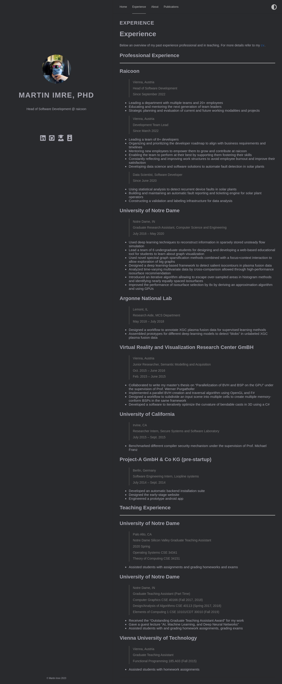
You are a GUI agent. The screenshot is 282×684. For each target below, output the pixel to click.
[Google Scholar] (61, 139)
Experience (139, 6)
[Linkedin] (43, 139)
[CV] (70, 139)
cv (262, 45)
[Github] (52, 139)
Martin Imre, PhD (56, 95)
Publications (171, 6)
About (154, 6)
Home (123, 6)
